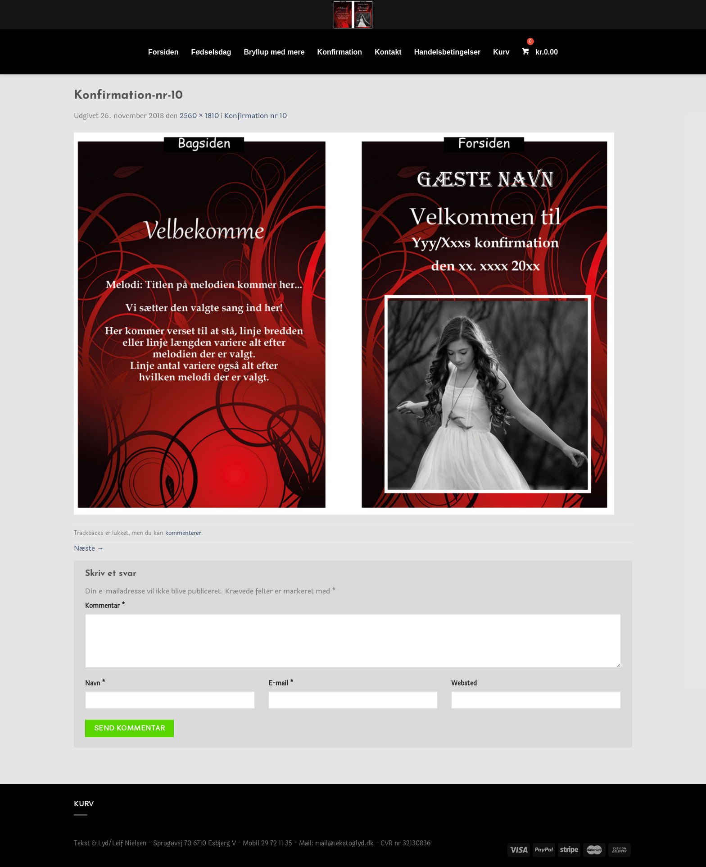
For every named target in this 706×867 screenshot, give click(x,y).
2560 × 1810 (199, 115)
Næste (89, 548)
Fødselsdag (211, 52)
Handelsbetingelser (447, 52)
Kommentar (105, 606)
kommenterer (183, 533)
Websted (464, 683)
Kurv (501, 52)
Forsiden (163, 52)
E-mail (281, 683)
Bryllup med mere (274, 52)
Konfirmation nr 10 (255, 115)
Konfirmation (339, 52)
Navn (95, 683)
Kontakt (388, 52)
